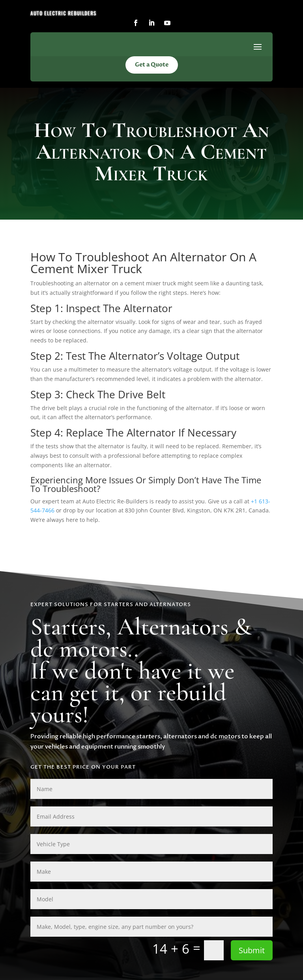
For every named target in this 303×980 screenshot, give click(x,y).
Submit (252, 950)
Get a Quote (151, 64)
